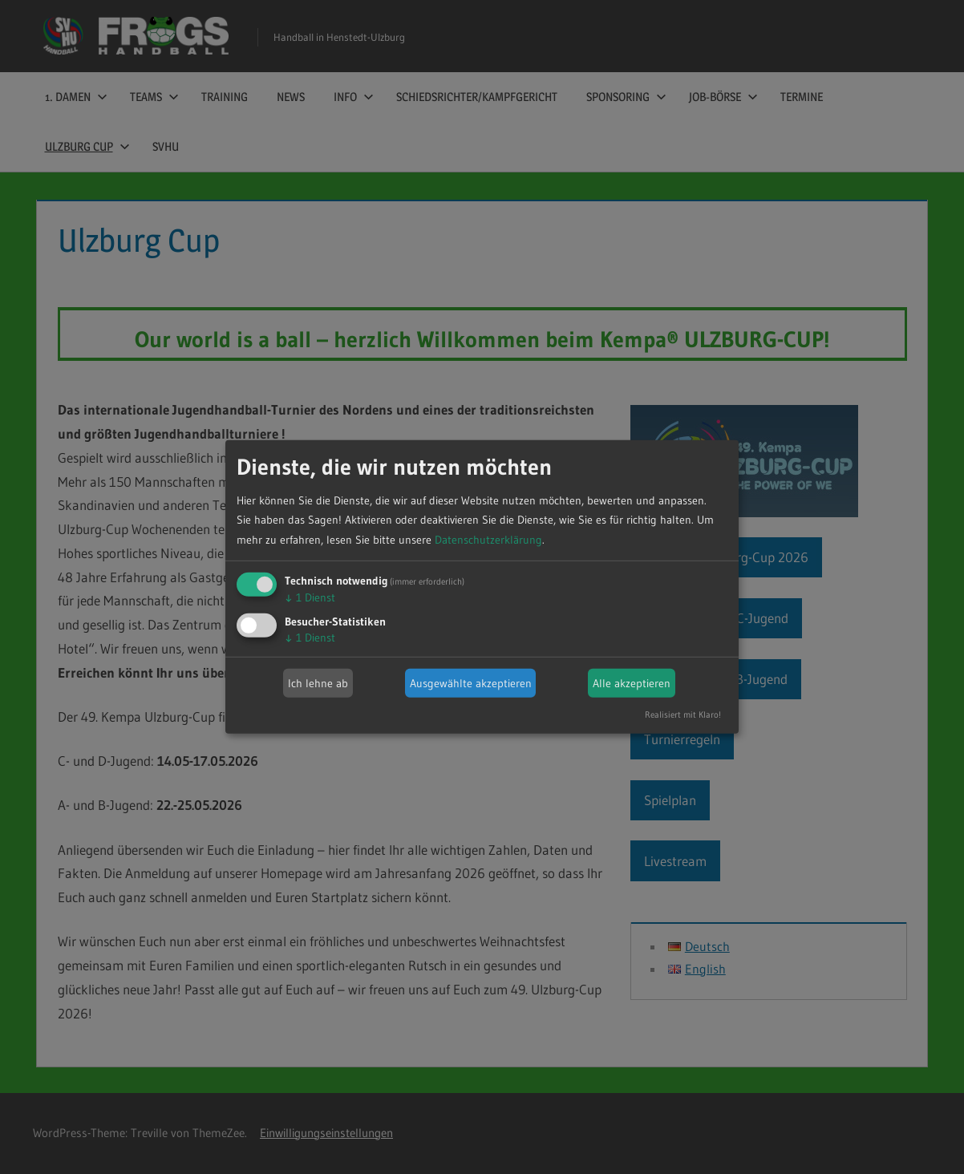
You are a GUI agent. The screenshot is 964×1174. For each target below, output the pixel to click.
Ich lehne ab (318, 683)
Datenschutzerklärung (488, 539)
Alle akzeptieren (631, 683)
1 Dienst (310, 597)
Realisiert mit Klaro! (683, 714)
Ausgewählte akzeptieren (471, 683)
